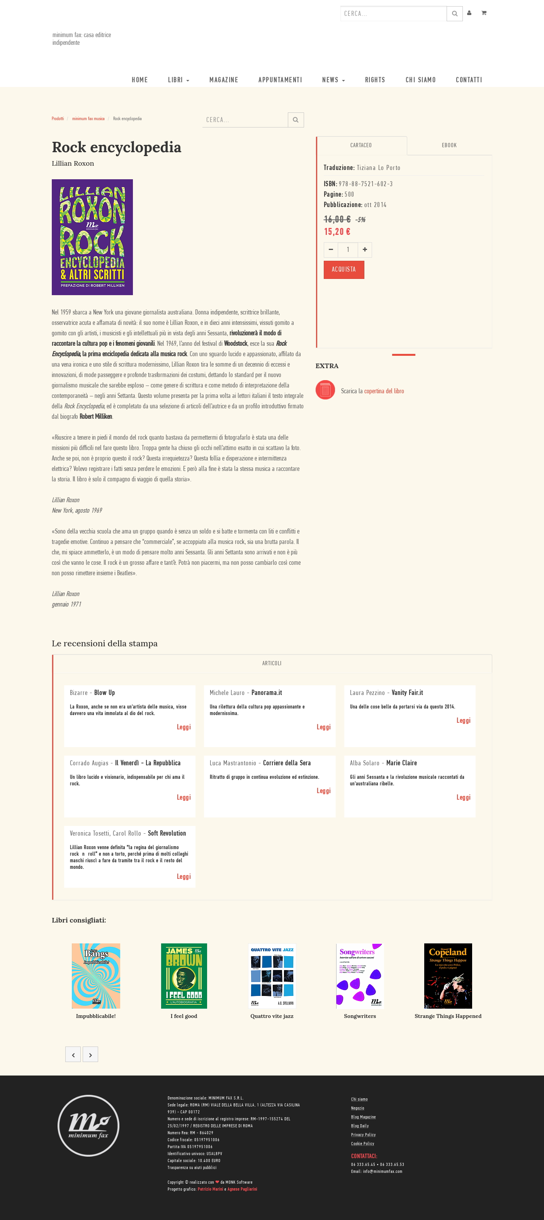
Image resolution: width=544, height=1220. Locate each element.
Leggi (184, 727)
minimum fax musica (88, 118)
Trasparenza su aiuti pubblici (192, 1168)
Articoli (272, 664)
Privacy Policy (363, 1135)
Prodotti (58, 118)
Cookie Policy (362, 1144)
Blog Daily (360, 1126)
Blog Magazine (363, 1117)
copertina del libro (384, 391)
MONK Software (239, 1182)
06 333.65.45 (363, 1164)
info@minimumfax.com (383, 1171)
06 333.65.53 (392, 1164)
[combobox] (393, 13)
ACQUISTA (344, 269)
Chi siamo (359, 1099)
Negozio (357, 1108)
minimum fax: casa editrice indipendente (81, 39)
